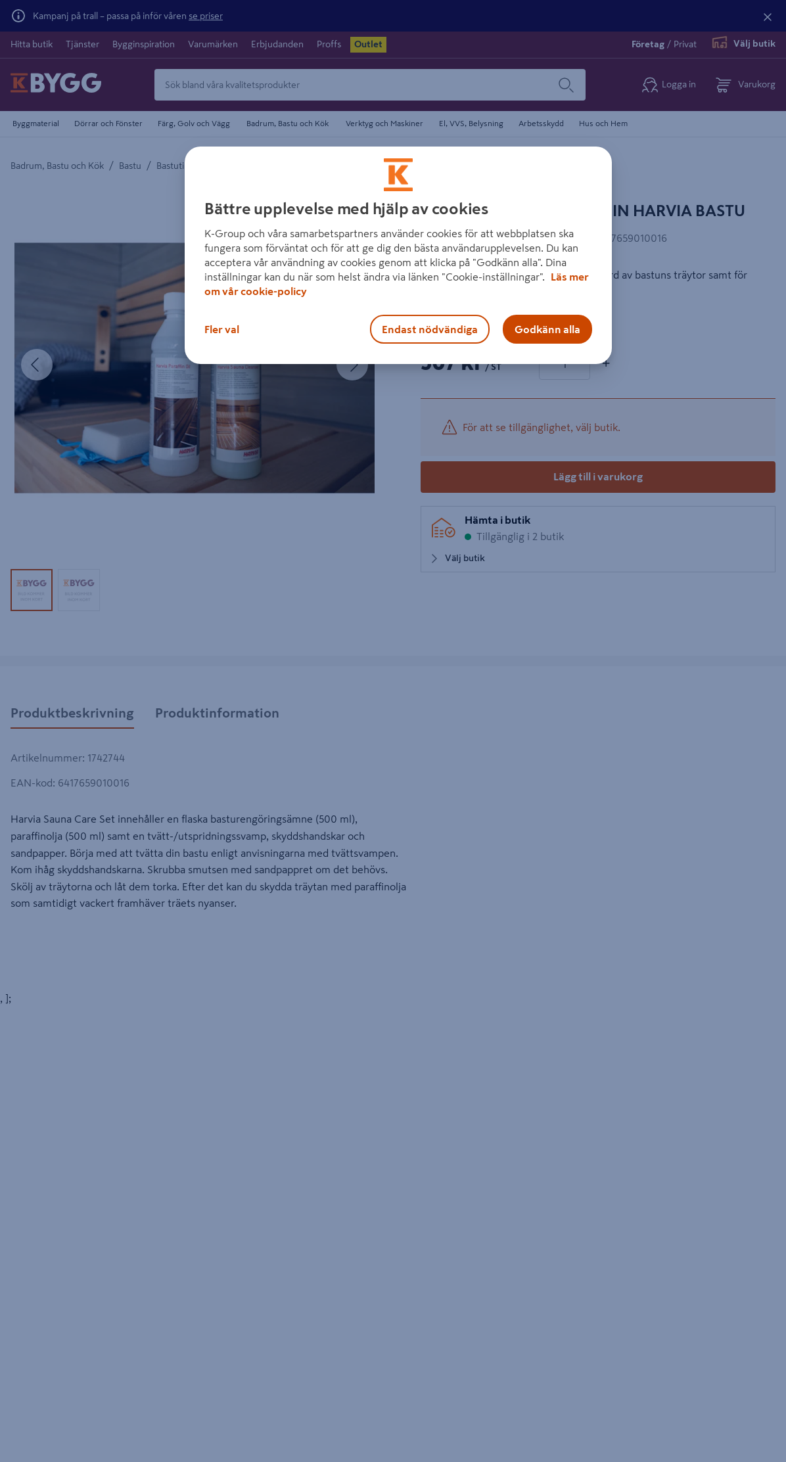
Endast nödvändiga (430, 329)
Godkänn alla (547, 329)
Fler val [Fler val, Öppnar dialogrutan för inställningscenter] (221, 329)
